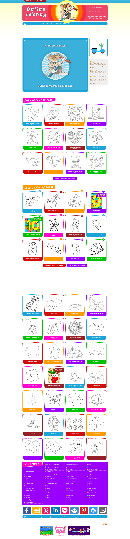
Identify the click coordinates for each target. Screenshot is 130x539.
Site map (37, 516)
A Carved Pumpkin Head (96, 409)
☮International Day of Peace (72, 464)
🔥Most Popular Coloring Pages (52, 464)
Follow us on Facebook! (57, 516)
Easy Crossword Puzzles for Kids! (79, 535)
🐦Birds (26, 481)
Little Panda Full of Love (53, 210)
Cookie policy (80, 516)
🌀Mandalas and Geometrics (93, 467)
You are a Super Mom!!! (53, 171)
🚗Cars (26, 492)
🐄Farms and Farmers (50, 478)
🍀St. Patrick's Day (49, 471)
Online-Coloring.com (31, 23)
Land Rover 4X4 (96, 361)
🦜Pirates (47, 497)
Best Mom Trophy (32, 147)
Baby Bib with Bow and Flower (32, 258)
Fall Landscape (96, 385)
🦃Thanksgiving (69, 490)
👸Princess (26, 485)
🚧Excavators (27, 495)
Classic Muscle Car (75, 313)
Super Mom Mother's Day (54, 123)
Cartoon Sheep (75, 409)
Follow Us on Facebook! (97, 18)
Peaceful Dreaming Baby (96, 234)
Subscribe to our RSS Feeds (93, 516)
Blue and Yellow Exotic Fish (54, 457)
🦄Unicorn (89, 490)
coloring (70, 520)
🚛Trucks (47, 492)
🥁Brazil (68, 488)
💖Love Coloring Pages (29, 488)
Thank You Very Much (75, 123)
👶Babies (89, 483)
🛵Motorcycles (69, 495)
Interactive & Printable (42, 23)
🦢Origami (68, 497)
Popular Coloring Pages (97, 7)
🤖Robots (47, 488)
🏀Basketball (48, 476)
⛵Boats (68, 467)
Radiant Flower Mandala (75, 337)
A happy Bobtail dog (32, 361)
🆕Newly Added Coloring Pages (52, 467)
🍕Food (68, 471)
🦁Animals (47, 490)
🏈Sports (89, 476)
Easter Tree (53, 433)
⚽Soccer (89, 464)
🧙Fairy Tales (48, 500)
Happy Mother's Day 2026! (32, 171)
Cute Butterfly (54, 409)
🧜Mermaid (89, 500)
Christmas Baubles (75, 433)
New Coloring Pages (96, 11)
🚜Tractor (68, 492)
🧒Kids (88, 497)
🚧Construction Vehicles (92, 492)
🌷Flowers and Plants (29, 471)
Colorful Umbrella (96, 433)
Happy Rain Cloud (96, 337)
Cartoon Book (54, 313)
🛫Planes (47, 495)
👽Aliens (47, 485)
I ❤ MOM (32, 457)
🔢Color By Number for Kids (51, 469)
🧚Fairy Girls (69, 500)
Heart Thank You (96, 147)
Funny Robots (96, 457)
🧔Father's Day (27, 500)
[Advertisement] (65, 32)
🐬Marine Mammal (49, 481)
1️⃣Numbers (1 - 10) (91, 495)
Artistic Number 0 (96, 210)
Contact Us (45, 516)
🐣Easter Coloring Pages (92, 478)
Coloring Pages (50, 23)
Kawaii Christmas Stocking (54, 385)
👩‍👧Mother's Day (69, 483)
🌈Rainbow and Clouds (92, 469)
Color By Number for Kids (97, 14)
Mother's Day (61, 535)
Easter (47, 535)
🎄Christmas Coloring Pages (51, 474)
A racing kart (32, 433)
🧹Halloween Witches (29, 502)
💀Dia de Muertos (91, 485)
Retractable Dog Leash (96, 258)
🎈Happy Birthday (91, 474)
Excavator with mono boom (96, 313)
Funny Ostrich (32, 409)
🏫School (26, 478)
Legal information (69, 516)
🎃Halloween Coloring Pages (30, 474)
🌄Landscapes (69, 469)
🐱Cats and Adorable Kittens (72, 481)
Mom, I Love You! (96, 123)
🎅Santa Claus (69, 474)
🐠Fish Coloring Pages (71, 478)
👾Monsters (69, 485)
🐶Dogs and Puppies (28, 483)
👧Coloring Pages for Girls (51, 483)
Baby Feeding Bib (75, 258)
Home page (28, 516)
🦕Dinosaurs (27, 497)
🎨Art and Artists (27, 476)
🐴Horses (89, 481)
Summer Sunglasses (53, 257)
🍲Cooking (89, 471)
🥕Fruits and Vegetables (29, 490)
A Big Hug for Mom (75, 210)
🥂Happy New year (91, 488)
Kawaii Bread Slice (32, 385)
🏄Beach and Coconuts (71, 476)
